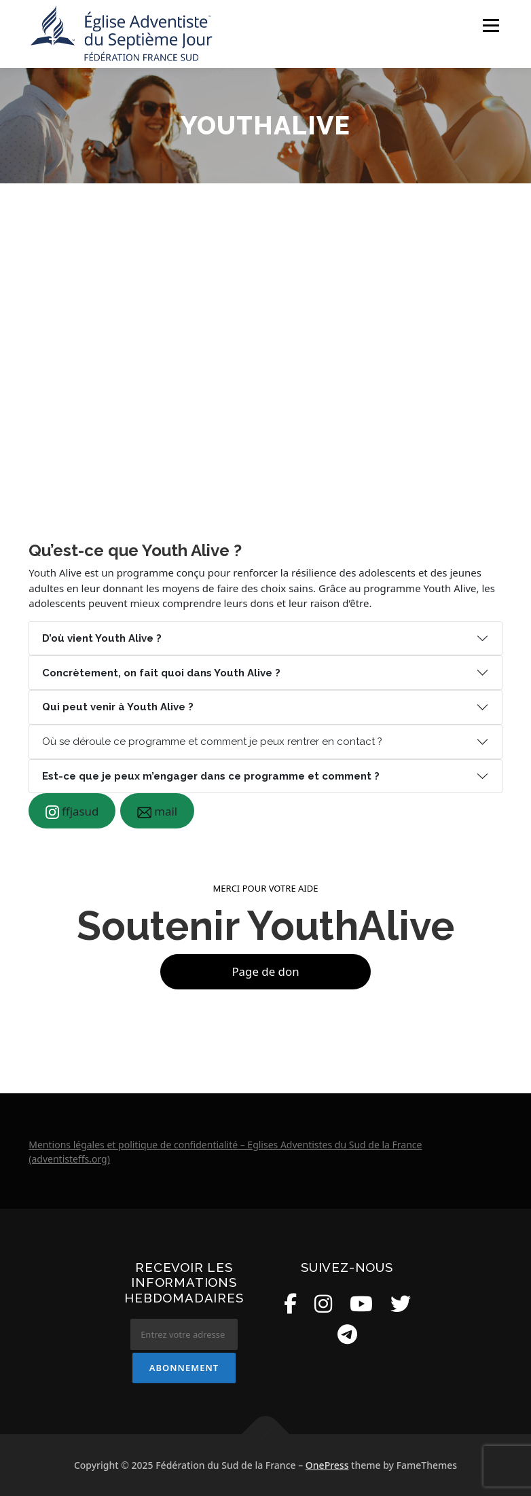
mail (157, 811)
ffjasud (72, 811)
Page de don (265, 971)
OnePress (327, 1465)
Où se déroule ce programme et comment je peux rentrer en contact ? (212, 741)
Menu (490, 25)
